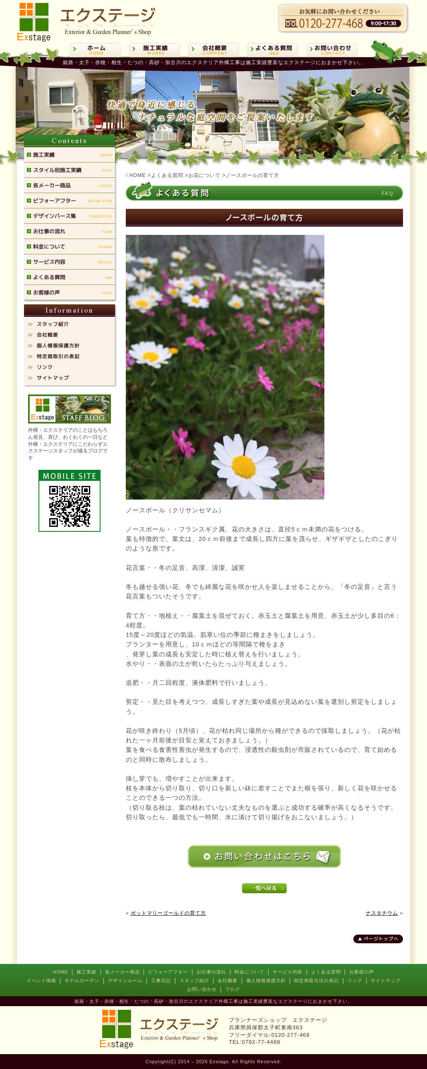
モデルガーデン (82, 980)
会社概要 (227, 980)
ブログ (232, 989)
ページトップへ (381, 938)
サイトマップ (386, 980)
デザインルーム (125, 980)
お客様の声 (361, 971)
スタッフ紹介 (194, 980)
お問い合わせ (202, 989)
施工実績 (86, 971)
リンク (355, 980)
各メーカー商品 (122, 971)
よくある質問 (326, 971)
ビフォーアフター (168, 971)
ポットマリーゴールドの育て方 (168, 913)
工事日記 (161, 980)
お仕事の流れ (211, 971)
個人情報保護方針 (266, 980)
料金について (249, 971)
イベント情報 (41, 980)
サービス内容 (287, 971)
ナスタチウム (382, 913)
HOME (60, 971)
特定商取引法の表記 (316, 980)
